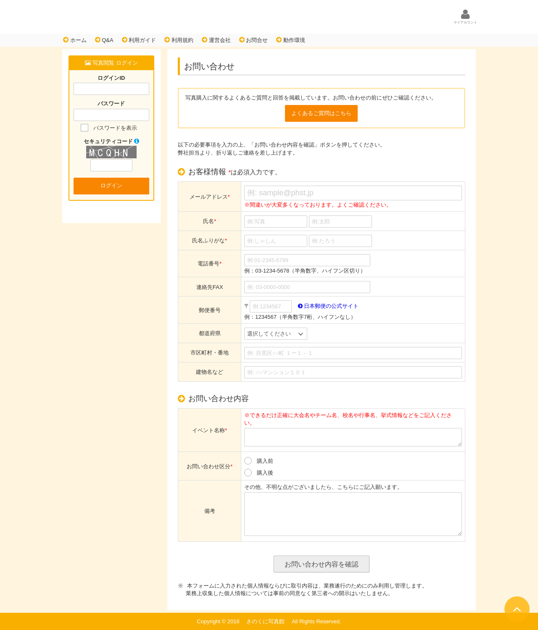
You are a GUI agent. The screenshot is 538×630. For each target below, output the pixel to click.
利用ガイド (139, 40)
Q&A (104, 40)
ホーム (75, 40)
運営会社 (216, 40)
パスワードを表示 (115, 128)
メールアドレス (210, 197)
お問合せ (253, 40)
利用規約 (178, 40)
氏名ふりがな (209, 240)
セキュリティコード (112, 141)
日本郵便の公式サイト (328, 306)
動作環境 (290, 40)
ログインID (111, 78)
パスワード (111, 104)
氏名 (209, 221)
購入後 (265, 473)
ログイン (111, 185)
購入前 (265, 461)
